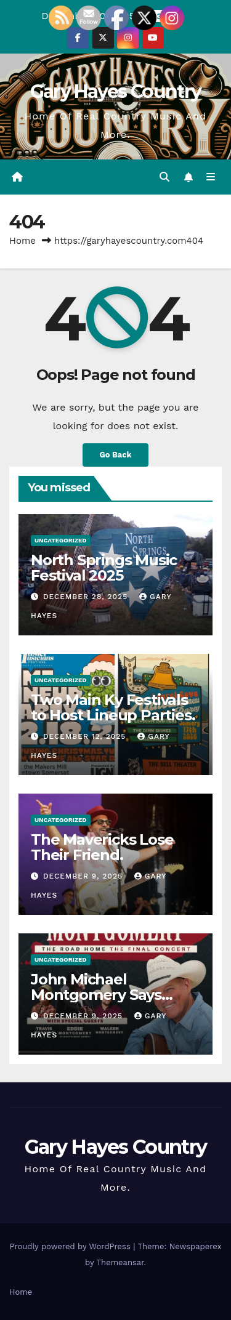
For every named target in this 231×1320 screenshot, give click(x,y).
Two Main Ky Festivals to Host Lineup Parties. (113, 707)
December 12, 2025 (86, 736)
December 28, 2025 (87, 596)
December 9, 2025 (84, 876)
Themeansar (120, 1262)
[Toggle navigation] (211, 177)
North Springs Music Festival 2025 (104, 567)
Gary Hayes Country (115, 91)
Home (22, 240)
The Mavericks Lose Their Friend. (102, 847)
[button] (164, 177)
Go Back (116, 454)
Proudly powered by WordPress (71, 1246)
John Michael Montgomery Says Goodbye (96, 994)
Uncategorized (60, 540)
